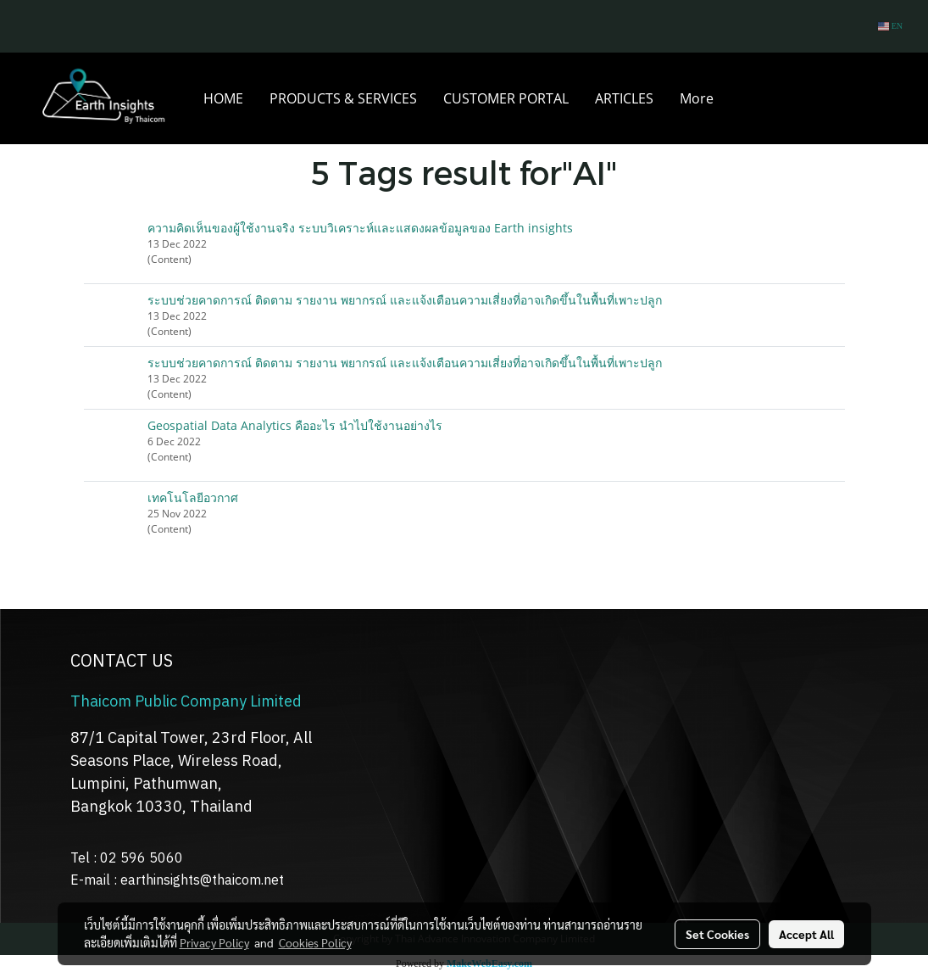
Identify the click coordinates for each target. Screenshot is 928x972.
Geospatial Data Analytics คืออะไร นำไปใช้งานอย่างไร (294, 425)
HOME (223, 98)
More (697, 98)
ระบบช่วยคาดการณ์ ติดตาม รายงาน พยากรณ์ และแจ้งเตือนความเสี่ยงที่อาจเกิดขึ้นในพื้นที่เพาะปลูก (404, 300)
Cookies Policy (315, 942)
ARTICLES (624, 98)
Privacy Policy (214, 942)
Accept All (806, 933)
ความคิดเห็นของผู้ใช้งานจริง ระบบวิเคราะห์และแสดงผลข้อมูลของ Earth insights (360, 228)
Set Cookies (717, 933)
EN (890, 26)
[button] (741, 98)
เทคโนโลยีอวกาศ (192, 497)
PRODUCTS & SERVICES (343, 98)
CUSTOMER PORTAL (506, 98)
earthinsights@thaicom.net (202, 880)
